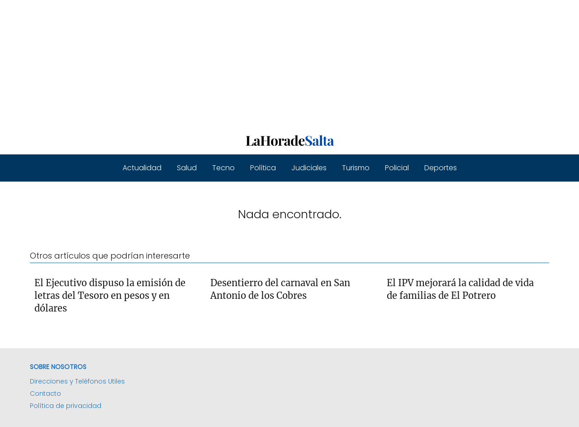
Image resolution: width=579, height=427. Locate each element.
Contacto (45, 393)
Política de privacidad (65, 405)
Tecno (223, 168)
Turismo (356, 168)
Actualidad (142, 168)
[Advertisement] (271, 63)
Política (263, 168)
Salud (187, 168)
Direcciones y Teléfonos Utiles (77, 381)
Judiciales (309, 168)
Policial (397, 168)
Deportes (440, 168)
